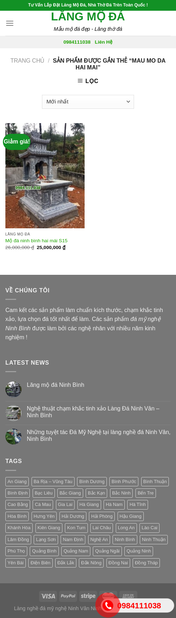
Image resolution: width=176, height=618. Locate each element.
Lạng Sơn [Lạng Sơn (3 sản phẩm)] (46, 539)
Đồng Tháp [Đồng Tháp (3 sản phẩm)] (146, 562)
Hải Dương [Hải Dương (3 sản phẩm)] (73, 516)
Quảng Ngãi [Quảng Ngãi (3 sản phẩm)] (107, 551)
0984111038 (77, 42)
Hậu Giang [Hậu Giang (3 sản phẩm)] (131, 516)
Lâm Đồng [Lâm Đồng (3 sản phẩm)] (18, 539)
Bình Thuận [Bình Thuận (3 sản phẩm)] (155, 481)
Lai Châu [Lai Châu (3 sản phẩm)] (101, 527)
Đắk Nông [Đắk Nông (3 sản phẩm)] (91, 562)
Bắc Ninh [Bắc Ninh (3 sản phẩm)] (121, 493)
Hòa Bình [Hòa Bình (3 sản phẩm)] (17, 516)
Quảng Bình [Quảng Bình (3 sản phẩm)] (44, 551)
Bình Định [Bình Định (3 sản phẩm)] (18, 493)
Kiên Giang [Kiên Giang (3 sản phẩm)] (49, 527)
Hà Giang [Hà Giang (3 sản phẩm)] (89, 504)
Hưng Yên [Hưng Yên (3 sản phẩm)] (44, 516)
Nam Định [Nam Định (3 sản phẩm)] (73, 539)
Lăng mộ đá (88, 16)
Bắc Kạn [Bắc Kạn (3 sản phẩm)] (96, 493)
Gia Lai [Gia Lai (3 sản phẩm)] (65, 504)
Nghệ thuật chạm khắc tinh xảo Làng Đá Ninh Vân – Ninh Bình (93, 411)
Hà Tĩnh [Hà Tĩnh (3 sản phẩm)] (137, 504)
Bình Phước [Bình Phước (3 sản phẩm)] (123, 481)
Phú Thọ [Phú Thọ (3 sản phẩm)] (16, 551)
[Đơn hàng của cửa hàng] (88, 102)
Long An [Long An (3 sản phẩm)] (126, 527)
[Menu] (9, 23)
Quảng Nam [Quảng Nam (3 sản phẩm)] (75, 551)
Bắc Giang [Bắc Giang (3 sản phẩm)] (70, 493)
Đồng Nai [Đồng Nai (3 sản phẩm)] (118, 562)
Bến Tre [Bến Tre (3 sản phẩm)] (146, 493)
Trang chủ (27, 61)
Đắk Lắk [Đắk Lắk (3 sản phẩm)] (65, 562)
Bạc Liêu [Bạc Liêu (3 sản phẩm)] (44, 493)
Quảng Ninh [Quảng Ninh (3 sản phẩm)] (139, 551)
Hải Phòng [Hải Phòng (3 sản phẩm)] (102, 516)
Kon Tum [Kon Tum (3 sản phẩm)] (76, 527)
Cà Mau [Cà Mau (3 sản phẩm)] (43, 504)
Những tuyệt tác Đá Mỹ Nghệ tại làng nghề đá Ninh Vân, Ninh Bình (99, 435)
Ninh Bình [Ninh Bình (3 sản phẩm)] (125, 539)
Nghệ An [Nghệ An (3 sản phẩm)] (99, 539)
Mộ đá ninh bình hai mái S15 (36, 240)
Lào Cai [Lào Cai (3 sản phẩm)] (149, 527)
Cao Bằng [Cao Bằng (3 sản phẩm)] (18, 504)
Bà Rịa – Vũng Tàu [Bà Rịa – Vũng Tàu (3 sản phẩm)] (53, 481)
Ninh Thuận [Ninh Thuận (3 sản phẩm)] (154, 539)
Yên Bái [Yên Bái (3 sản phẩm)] (16, 562)
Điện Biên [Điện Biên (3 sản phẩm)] (40, 562)
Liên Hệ (104, 42)
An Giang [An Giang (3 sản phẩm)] (17, 481)
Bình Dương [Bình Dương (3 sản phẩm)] (91, 481)
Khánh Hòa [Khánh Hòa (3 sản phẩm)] (19, 527)
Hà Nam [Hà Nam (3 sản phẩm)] (114, 504)
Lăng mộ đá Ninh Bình (55, 385)
